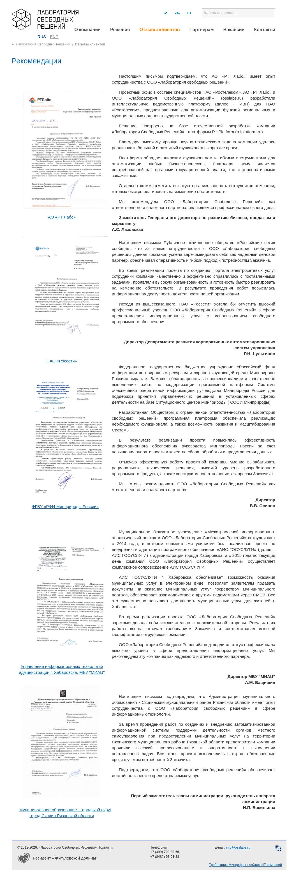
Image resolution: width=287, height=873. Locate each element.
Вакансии (234, 29)
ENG (54, 37)
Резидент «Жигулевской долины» (65, 858)
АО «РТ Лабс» (62, 217)
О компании (87, 29)
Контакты (264, 29)
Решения (120, 29)
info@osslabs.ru (238, 847)
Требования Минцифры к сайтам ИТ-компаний (245, 865)
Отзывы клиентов (160, 29)
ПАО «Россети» (62, 361)
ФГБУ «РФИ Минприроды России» (65, 506)
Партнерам (201, 29)
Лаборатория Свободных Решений (43, 44)
